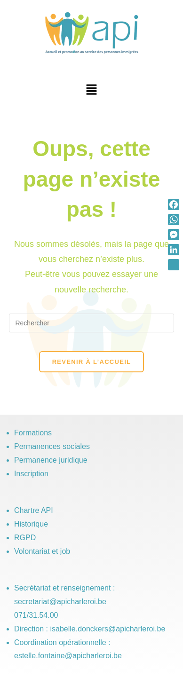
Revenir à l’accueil (91, 361)
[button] (91, 90)
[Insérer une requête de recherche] (91, 323)
